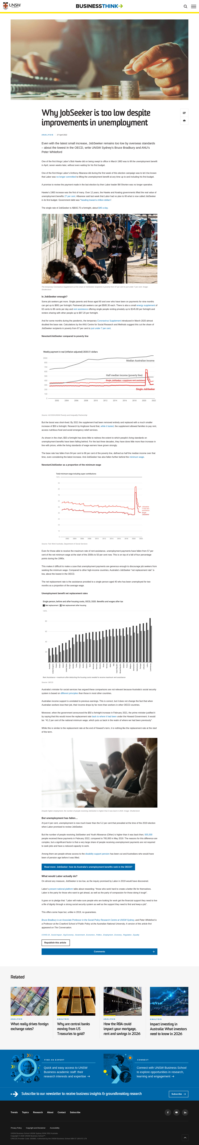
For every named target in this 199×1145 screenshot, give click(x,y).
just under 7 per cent (101, 328)
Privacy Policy (16, 1128)
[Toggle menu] (193, 6)
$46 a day (103, 208)
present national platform (61, 889)
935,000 (148, 835)
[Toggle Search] (185, 6)
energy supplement (146, 305)
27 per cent (69, 196)
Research (38, 1112)
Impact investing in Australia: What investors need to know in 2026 (168, 1029)
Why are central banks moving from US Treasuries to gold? (73, 1029)
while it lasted (107, 426)
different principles (69, 693)
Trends (14, 1112)
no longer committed (66, 177)
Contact (62, 1112)
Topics (25, 1112)
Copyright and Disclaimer (36, 1128)
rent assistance (81, 309)
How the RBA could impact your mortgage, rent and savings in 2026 (122, 1029)
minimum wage (137, 457)
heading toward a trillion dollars (96, 200)
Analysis (17, 1019)
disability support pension (97, 854)
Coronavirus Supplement (109, 321)
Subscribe (179, 1094)
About (50, 1112)
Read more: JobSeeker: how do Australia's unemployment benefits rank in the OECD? (88, 867)
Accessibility (54, 1128)
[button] (99, 951)
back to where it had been (104, 716)
